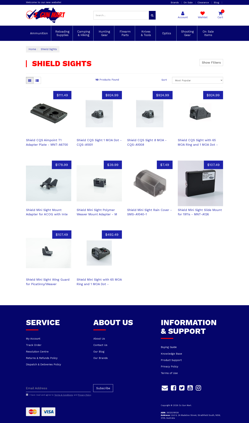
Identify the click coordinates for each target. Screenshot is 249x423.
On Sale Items (208, 33)
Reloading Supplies (62, 33)
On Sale (188, 2)
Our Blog (98, 351)
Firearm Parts (125, 33)
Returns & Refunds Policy (42, 358)
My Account (33, 338)
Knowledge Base (171, 353)
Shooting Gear (187, 33)
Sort (164, 79)
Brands (175, 2)
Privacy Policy (169, 366)
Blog (217, 2)
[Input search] (121, 15)
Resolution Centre (37, 351)
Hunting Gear (104, 33)
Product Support (171, 360)
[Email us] (165, 387)
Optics (166, 33)
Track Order (34, 345)
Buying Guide (169, 347)
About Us (99, 338)
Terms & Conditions (63, 395)
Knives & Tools (145, 33)
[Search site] (152, 15)
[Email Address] (58, 388)
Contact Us (100, 345)
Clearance (203, 2)
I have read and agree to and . (58, 395)
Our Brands (100, 358)
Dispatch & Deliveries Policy (43, 364)
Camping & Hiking (83, 33)
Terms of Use (169, 373)
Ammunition (38, 33)
